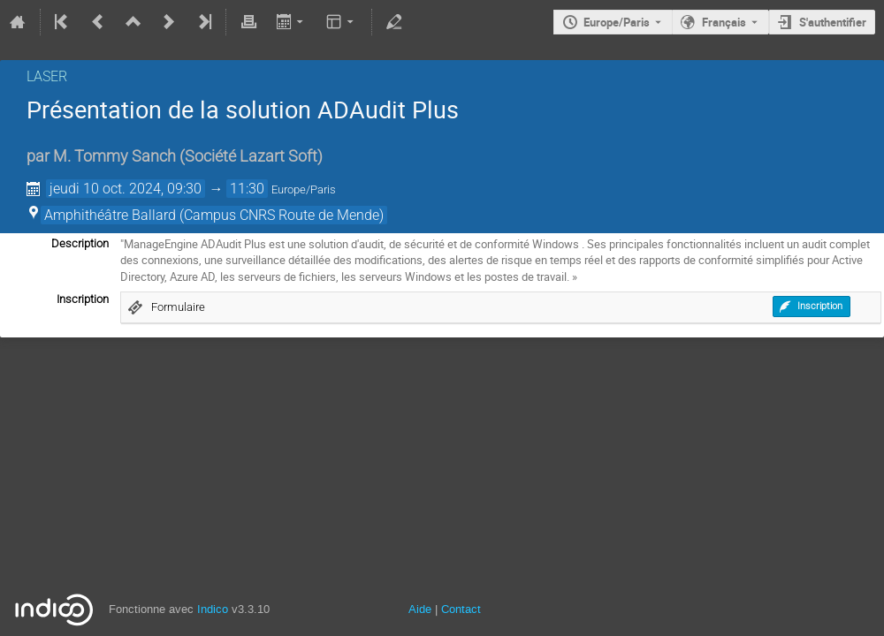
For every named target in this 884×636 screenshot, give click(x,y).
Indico (212, 609)
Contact (461, 609)
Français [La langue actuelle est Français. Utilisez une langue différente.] (724, 22)
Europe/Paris (616, 22)
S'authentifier (832, 22)
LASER (47, 76)
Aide (419, 609)
